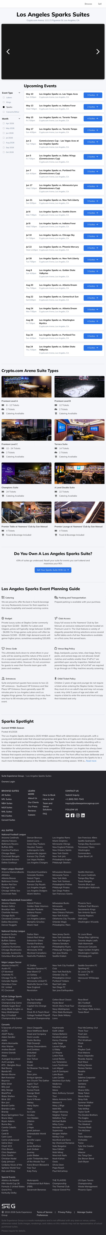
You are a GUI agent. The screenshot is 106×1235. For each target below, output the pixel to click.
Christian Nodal (9, 1158)
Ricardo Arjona (85, 1058)
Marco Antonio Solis (62, 1099)
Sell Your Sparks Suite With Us (53, 570)
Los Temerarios (59, 1062)
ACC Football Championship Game (12, 1001)
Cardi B (5, 1133)
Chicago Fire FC (9, 977)
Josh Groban (33, 1149)
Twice (81, 1143)
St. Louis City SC (85, 971)
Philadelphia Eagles (61, 859)
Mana (55, 1090)
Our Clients (33, 802)
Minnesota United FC (37, 981)
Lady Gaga (57, 1043)
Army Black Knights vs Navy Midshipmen (12, 1010)
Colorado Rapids (9, 981)
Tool (80, 1133)
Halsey (30, 1102)
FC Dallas (31, 965)
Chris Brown (7, 1149)
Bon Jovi (6, 1102)
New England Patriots (62, 847)
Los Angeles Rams (61, 837)
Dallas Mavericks (10, 921)
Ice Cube (31, 1111)
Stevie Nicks (83, 1096)
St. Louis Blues (85, 934)
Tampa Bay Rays (86, 878)
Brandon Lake (8, 1108)
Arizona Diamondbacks (13, 871)
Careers (31, 814)
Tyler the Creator (86, 1146)
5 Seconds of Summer (12, 1027)
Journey (30, 1152)
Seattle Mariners (85, 871)
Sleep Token (84, 1093)
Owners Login (8, 781)
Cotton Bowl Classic (61, 999)
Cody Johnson (8, 1161)
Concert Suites (8, 820)
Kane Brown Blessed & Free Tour (38, 1166)
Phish (80, 1043)
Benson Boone (8, 1074)
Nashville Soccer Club (37, 984)
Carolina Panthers (10, 850)
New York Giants (60, 853)
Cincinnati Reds (9, 893)
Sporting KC (83, 968)
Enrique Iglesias (34, 1077)
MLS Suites (7, 815)
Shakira (81, 1086)
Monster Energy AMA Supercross (62, 1129)
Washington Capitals (88, 952)
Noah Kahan (58, 1158)
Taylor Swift (83, 1111)
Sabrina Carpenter (86, 1077)
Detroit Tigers (33, 878)
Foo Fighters (33, 1086)
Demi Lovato (33, 1037)
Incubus (31, 1114)
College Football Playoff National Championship (38, 1017)
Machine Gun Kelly (61, 1080)
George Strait (33, 1093)
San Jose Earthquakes (62, 990)
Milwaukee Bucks (60, 903)
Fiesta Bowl (58, 1002)
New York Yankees (61, 881)
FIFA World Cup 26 (11, 1183)
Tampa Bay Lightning (88, 937)
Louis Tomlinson (60, 1065)
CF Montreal (7, 971)
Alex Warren (8, 1046)
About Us (32, 798)
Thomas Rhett (84, 1127)
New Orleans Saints (61, 850)
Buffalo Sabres (9, 940)
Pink (80, 1046)
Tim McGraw (84, 1130)
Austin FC (6, 968)
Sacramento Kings (86, 909)
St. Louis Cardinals (87, 875)
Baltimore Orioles (10, 881)
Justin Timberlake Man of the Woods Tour (37, 1160)
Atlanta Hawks (9, 903)
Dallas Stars (33, 934)
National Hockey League (13, 931)
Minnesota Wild (34, 949)
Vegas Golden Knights (88, 949)
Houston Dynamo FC (37, 968)
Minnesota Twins (60, 875)
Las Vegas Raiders (35, 859)
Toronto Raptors (85, 915)
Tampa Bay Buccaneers (89, 844)
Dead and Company (36, 1033)
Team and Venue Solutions (47, 806)
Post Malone (84, 1052)
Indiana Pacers (34, 912)
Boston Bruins (8, 937)
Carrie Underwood (10, 1139)
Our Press (32, 806)
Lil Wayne (57, 1052)
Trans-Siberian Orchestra (85, 1138)
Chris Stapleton (9, 1152)
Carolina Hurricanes (11, 946)
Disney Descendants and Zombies (36, 1048)
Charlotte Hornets (10, 912)
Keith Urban (58, 1030)
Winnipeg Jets (85, 956)
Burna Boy (7, 1124)
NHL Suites (7, 811)
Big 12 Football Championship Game (12, 1017)
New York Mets (59, 878)
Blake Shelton (8, 1096)
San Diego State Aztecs (89, 1009)
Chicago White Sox (11, 890)
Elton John (32, 1074)
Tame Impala (84, 1105)
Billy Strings (7, 1090)
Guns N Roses (33, 1099)
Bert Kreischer (8, 1077)
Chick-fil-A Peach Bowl (38, 1012)
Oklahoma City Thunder (63, 918)
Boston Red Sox (9, 884)
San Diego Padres (61, 890)
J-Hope (30, 1127)
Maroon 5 (57, 1102)
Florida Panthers (35, 943)
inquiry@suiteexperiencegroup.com (82, 803)
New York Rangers (61, 940)
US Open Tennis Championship (85, 1182)
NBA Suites (7, 803)
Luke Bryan (57, 1074)
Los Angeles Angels (36, 887)
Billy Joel (6, 1086)
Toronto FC (83, 974)
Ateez (4, 1055)
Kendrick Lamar (59, 1037)
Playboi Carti (84, 1049)
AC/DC (5, 1030)
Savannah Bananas (36, 1189)
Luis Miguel (57, 1068)
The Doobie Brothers (88, 1114)
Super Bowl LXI (85, 856)
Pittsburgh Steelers (61, 862)
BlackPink (6, 1093)
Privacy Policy (65, 1212)
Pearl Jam (82, 1033)
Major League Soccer (11, 962)
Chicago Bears (8, 853)
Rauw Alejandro (86, 1055)
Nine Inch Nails (59, 1155)
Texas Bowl (83, 1012)
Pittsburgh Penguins (62, 949)
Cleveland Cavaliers (11, 918)
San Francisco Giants (62, 893)
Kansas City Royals (36, 884)
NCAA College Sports (12, 996)
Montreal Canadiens (36, 952)
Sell (100, 3)
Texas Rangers (85, 881)
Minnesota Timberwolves (59, 908)
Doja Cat (31, 1055)
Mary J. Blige (58, 1105)
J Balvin (30, 1121)
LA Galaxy (32, 974)
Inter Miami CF (34, 971)
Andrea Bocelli (8, 1049)
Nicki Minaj (57, 1152)
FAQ (45, 813)
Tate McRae (83, 1108)
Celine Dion (7, 1143)
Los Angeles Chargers (37, 862)
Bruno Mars (7, 1118)
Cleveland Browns (10, 859)
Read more (91, 760)
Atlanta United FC (10, 965)
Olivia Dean (58, 1164)
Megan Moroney (60, 1111)
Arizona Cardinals (10, 837)
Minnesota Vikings (61, 844)
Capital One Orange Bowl (36, 1007)
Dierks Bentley (34, 1040)
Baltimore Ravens (10, 844)
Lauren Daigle (59, 1046)
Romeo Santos (85, 1068)
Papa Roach (58, 1167)
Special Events (8, 1177)
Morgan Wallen (59, 1133)
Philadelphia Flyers (61, 946)
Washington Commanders (84, 852)
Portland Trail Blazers (88, 906)
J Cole (29, 1124)
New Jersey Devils (60, 934)
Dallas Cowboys (9, 862)
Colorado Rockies (35, 875)
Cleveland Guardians (37, 871)
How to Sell (48, 799)
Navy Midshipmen (61, 1009)
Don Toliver (32, 1058)
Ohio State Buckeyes (62, 1012)
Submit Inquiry (72, 795)
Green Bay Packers (36, 844)
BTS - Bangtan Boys (11, 1065)
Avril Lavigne (8, 1062)
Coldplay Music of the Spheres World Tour (12, 1166)
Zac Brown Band (86, 1158)
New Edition (58, 1149)
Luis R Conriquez (60, 1071)
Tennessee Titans (86, 847)
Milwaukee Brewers (61, 871)
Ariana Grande (9, 1052)
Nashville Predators (36, 956)
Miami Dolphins (59, 840)
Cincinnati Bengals (10, 856)
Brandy (5, 1111)
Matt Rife (56, 1108)
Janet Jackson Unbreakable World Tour (36, 1133)
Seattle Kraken (59, 956)
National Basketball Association (17, 900)
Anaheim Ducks (9, 934)
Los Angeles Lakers (36, 918)
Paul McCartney (60, 1171)
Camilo (5, 1130)
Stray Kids (83, 1099)
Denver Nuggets (9, 925)
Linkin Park (57, 1055)
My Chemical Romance (63, 1143)
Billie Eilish (7, 1083)
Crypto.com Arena (35, 20)
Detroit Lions (33, 840)
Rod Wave (83, 1062)
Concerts (6, 1024)
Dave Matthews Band (37, 1030)
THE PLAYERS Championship (59, 1182)
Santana (82, 1083)
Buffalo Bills (7, 847)
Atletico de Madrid (10, 1180)
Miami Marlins (34, 893)
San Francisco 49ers (87, 837)
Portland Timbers (60, 981)
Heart (29, 1108)
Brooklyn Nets (8, 909)
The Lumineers (85, 1121)
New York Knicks (60, 915)
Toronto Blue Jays (86, 884)
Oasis (55, 1161)
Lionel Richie (58, 1058)
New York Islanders (61, 937)
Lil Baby (56, 1049)
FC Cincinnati (8, 990)
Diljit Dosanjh (33, 1043)
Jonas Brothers (34, 1146)
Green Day (32, 1096)
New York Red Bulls (61, 971)
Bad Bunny (7, 1068)
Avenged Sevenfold (11, 1058)
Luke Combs (58, 1077)
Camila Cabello (9, 1127)
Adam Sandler (8, 1037)
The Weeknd (84, 1124)
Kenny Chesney (59, 1040)
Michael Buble (59, 1121)
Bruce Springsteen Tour (13, 1114)
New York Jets (59, 856)
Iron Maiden (33, 1118)
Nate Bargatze (59, 1146)
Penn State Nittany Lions (61, 1017)
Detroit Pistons (34, 903)
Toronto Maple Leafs (88, 940)
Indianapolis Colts (35, 850)
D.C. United (7, 987)
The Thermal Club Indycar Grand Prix (61, 1188)
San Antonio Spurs (87, 912)
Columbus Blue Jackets (12, 956)
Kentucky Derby (9, 1192)
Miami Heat (32, 925)
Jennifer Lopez (34, 1139)
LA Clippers (32, 915)
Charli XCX (7, 1146)
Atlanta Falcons (9, 840)
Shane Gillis (83, 1090)
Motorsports (33, 1180)
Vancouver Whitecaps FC (88, 979)
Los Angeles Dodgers (37, 890)
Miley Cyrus (57, 1124)
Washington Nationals (89, 887)
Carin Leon (7, 1136)
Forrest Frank (33, 1090)
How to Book (49, 795)
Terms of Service (45, 1212)
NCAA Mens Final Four (63, 1006)
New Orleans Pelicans (62, 912)
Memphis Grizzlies (35, 921)
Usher (81, 1149)
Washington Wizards (88, 921)
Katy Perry (32, 1171)
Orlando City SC (60, 974)
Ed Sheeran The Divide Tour (38, 1070)
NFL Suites (7, 799)
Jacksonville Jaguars (36, 853)
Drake (30, 1062)
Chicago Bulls (8, 915)
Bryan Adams (8, 1121)
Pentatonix (83, 1037)
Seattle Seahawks (86, 840)
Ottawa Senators (60, 943)
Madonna (57, 1083)
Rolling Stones (85, 1065)
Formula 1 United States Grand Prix (13, 1188)
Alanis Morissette (10, 1043)
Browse (88, 3)
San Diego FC (58, 987)
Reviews (32, 810)
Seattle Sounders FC (87, 965)
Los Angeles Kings (36, 946)
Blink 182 (6, 1099)
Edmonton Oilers (35, 940)
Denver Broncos (34, 837)
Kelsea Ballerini (59, 1033)
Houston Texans (35, 847)
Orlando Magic (59, 921)
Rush (80, 1074)
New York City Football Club (63, 967)
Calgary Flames (9, 943)
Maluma (56, 1086)
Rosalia (81, 1071)
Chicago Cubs (8, 887)
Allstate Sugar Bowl (11, 1006)
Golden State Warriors (37, 906)
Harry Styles (33, 1105)
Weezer (81, 1152)
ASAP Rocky (8, 1033)
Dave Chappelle (34, 1027)
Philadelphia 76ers (61, 925)
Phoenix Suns (84, 903)
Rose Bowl (83, 999)
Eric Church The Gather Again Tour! (38, 1082)
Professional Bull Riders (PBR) (38, 1185)
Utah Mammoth (85, 943)
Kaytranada (58, 1027)
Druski (30, 1065)
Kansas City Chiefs (36, 856)
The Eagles (83, 1118)
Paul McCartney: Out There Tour (88, 1029)
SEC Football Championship (85, 1004)
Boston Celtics (8, 906)
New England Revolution (33, 989)
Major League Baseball (12, 868)
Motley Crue (58, 1136)
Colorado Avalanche (11, 952)
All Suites (6, 795)
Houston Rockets (35, 909)
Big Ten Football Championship (35, 1001)
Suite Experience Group (13, 776)
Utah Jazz (82, 918)
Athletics (6, 875)
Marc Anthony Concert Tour (63, 1095)
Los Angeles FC (34, 977)
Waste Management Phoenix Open (87, 1188)
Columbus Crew (9, 984)
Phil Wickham (85, 1040)
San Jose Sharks (60, 952)
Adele (4, 1040)
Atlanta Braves (9, 878)
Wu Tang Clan (85, 1155)
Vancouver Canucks (87, 946)
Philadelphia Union (61, 977)
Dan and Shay (8, 1171)
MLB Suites (7, 807)
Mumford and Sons (61, 1139)
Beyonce (6, 1080)
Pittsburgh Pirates (61, 887)
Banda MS (6, 1071)
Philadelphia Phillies (62, 884)
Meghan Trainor (60, 1114)
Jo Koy (30, 1143)
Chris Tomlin (7, 1155)
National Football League (14, 834)
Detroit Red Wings (36, 937)
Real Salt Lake (59, 984)
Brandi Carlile (8, 1105)
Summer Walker (85, 1102)
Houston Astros (34, 881)
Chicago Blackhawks (12, 949)
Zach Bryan (83, 1161)
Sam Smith (83, 1080)
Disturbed (31, 1052)
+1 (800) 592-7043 (74, 799)
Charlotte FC (7, 974)
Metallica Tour (59, 1118)
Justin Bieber (33, 1155)
